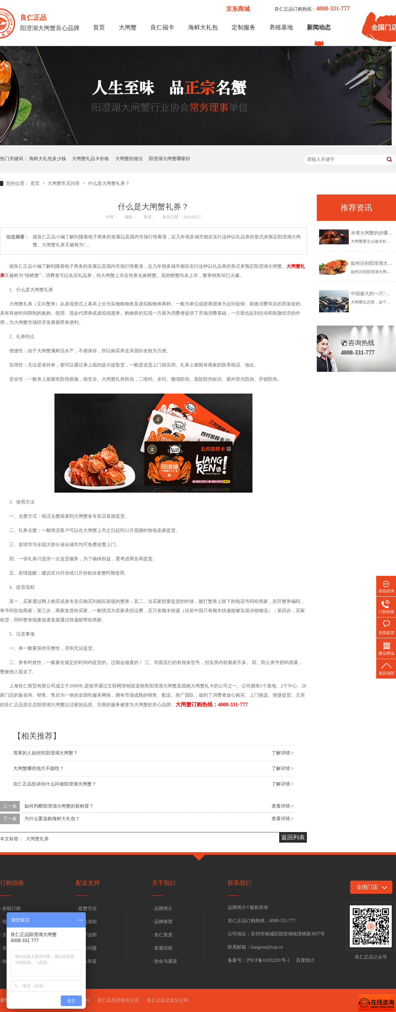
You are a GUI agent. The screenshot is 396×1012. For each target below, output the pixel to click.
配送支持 (88, 883)
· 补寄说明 (86, 934)
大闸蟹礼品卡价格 (90, 158)
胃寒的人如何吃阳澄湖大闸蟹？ (45, 752)
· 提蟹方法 (86, 908)
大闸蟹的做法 (129, 158)
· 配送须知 (86, 921)
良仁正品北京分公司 (167, 1000)
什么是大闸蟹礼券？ (109, 183)
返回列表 (293, 837)
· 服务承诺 (86, 961)
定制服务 (243, 27)
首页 (99, 27)
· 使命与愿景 (164, 961)
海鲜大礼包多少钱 (47, 158)
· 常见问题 (86, 948)
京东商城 (238, 9)
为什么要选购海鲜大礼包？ (52, 818)
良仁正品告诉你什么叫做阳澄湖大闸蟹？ (54, 784)
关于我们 (164, 883)
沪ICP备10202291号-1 (267, 960)
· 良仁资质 (162, 934)
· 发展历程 (162, 948)
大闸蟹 (128, 27)
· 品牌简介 (162, 908)
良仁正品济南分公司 (118, 1000)
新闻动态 (319, 27)
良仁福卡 (162, 27)
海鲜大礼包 (203, 27)
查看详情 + (283, 806)
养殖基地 (281, 27)
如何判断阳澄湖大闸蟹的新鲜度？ (59, 806)
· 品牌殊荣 (162, 921)
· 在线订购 (10, 908)
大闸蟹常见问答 (64, 183)
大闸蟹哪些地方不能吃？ (38, 768)
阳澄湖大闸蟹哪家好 (169, 158)
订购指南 (12, 883)
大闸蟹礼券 (37, 838)
